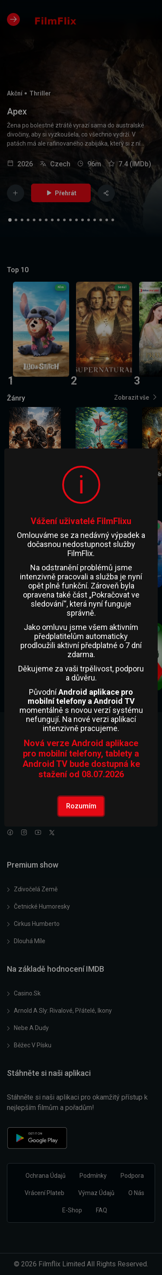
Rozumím (81, 806)
